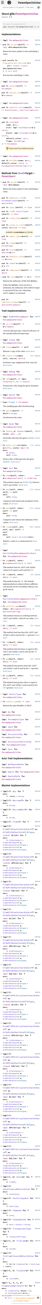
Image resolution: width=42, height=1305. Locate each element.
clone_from (11, 356)
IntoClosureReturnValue (16, 1189)
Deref (21, 173)
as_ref (9, 324)
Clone (12, 340)
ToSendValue (19, 1219)
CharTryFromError (29, 110)
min (8, 508)
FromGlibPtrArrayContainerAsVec (21, 995)
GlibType (29, 832)
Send (10, 727)
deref (9, 411)
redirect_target (10, 302)
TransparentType (22, 1228)
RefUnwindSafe (16, 764)
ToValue (18, 1225)
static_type (12, 701)
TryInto (20, 1270)
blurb (12, 250)
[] (10, 17)
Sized (14, 455)
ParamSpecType (9, 200)
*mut (5, 47)
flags (12, 243)
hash (8, 431)
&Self (21, 358)
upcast (13, 86)
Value (13, 227)
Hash (11, 424)
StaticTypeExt (21, 1198)
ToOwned (17, 1210)
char (15, 110)
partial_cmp (12, 606)
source (5, 17)
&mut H (24, 448)
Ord (11, 468)
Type (29, 207)
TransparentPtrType (17, 1237)
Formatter (8, 381)
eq (7, 560)
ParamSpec (7, 88)
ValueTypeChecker (15, 1293)
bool (16, 214)
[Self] (7, 448)
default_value (17, 107)
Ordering (31, 478)
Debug (12, 371)
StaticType (21, 211)
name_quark (15, 270)
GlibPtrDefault (11, 832)
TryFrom (20, 1241)
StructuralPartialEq (19, 741)
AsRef (12, 316)
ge (7, 675)
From (15, 821)
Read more (30, 351)
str (15, 125)
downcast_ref (16, 198)
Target (11, 402)
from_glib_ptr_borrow (14, 63)
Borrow (16, 800)
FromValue (20, 1264)
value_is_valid (17, 225)
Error (10, 1298)
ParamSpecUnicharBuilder (14, 166)
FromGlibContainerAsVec (16, 829)
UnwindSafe (14, 776)
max (8, 489)
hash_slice (11, 445)
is (11, 211)
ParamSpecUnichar (29, 2)
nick (13, 277)
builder (13, 160)
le (7, 642)
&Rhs (5, 577)
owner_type (15, 236)
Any (14, 791)
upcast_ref (15, 92)
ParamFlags (19, 141)
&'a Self (12, 71)
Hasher (20, 431)
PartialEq (8, 553)
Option (27, 127)
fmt (8, 379)
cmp (8, 475)
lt (7, 625)
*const (17, 66)
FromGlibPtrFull (9, 847)
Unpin (11, 772)
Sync (10, 749)
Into (20, 127)
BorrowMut (18, 809)
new (11, 122)
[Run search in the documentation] (19, 7)
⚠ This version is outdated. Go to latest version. (24, 1299)
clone (9, 347)
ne (7, 574)
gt (7, 659)
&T (11, 203)
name (12, 263)
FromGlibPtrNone (9, 843)
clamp (9, 527)
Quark (4, 273)
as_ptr (14, 44)
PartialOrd (23, 537)
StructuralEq (15, 734)
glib (12, 13)
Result (8, 110)
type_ (12, 207)
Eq (9, 712)
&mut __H (15, 434)
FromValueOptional (12, 1285)
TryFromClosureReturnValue (18, 1256)
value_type (15, 218)
